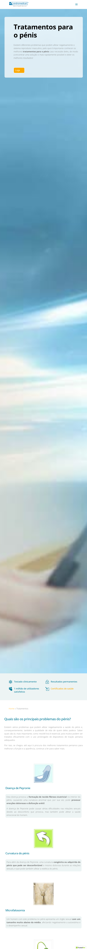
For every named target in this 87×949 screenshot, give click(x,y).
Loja (17, 70)
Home (11, 708)
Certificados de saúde (62, 688)
